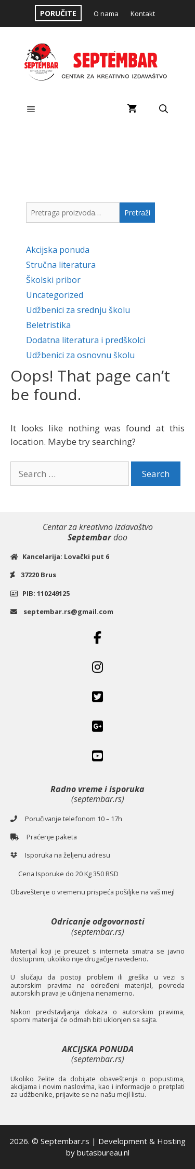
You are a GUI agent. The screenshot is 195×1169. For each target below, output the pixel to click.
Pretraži (137, 213)
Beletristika (48, 325)
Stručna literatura (61, 264)
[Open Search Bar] (163, 109)
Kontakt (143, 13)
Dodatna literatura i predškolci (85, 340)
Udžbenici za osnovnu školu (80, 355)
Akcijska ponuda (57, 249)
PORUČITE (58, 13)
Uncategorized (54, 295)
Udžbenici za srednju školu (78, 310)
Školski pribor (53, 280)
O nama (106, 13)
